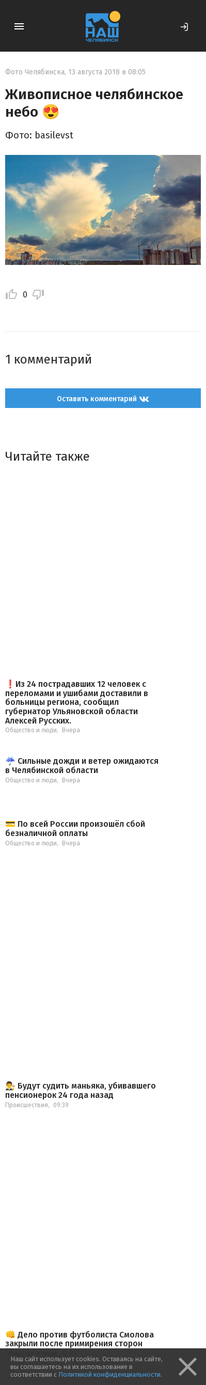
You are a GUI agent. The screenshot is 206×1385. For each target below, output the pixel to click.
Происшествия (26, 1105)
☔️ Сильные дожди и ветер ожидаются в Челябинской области (82, 766)
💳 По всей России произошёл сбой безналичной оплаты (75, 829)
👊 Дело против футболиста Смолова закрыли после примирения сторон (79, 1339)
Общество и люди (31, 730)
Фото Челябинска (35, 72)
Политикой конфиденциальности (109, 1374)
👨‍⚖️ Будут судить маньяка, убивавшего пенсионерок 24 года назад (80, 1090)
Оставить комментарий (103, 399)
